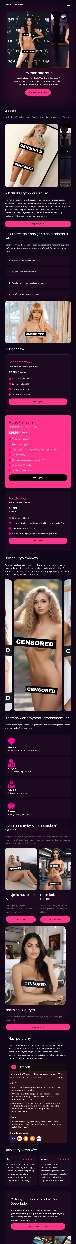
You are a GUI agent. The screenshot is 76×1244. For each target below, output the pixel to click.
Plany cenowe (38, 117)
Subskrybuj (38, 401)
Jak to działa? (11, 117)
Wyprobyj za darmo (38, 1226)
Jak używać (24, 117)
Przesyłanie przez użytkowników (60, 117)
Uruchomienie (21, 919)
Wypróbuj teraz (38, 224)
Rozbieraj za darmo (38, 92)
